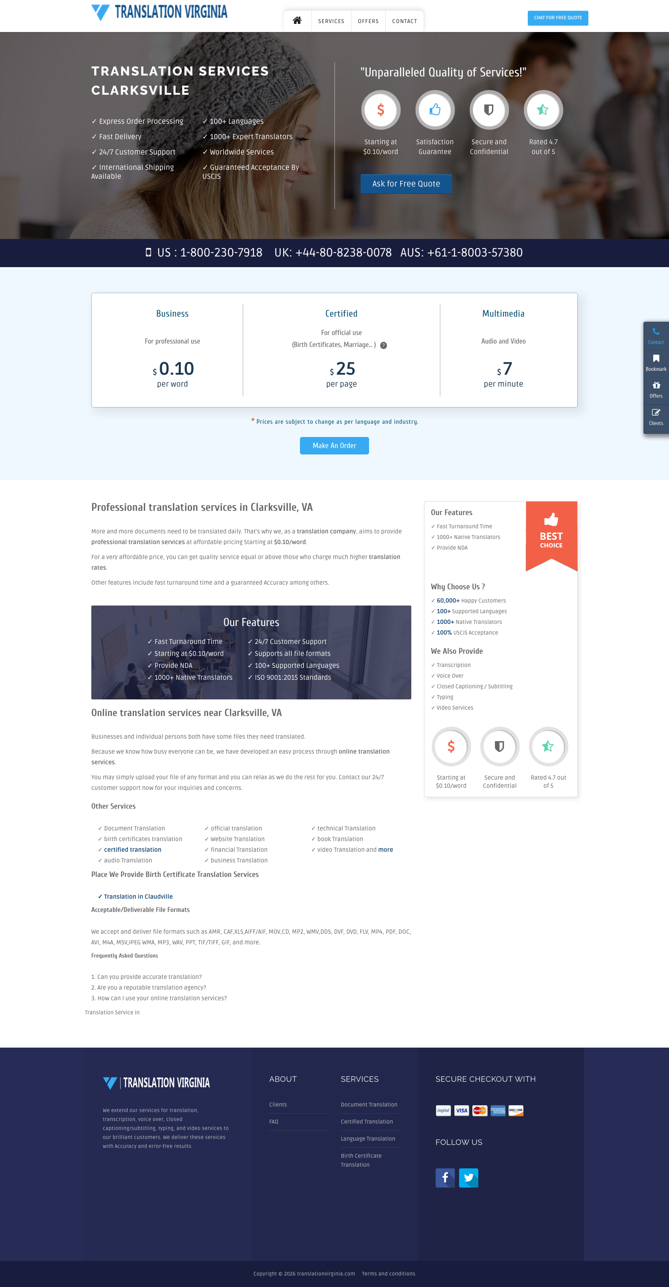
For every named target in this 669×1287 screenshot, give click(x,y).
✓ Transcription (451, 665)
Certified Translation (367, 1121)
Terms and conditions (389, 1274)
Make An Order (334, 445)
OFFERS (368, 21)
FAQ (273, 1121)
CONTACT (404, 21)
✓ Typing (442, 697)
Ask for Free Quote (406, 184)
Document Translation (369, 1104)
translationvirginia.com (326, 1274)
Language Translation (368, 1139)
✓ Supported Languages (469, 611)
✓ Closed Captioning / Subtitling (472, 686)
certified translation (132, 850)
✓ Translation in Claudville (135, 897)
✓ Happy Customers (468, 600)
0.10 (173, 377)
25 (341, 377)
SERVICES (331, 21)
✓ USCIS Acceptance (464, 632)
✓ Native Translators (466, 622)
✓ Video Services (452, 708)
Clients (278, 1104)
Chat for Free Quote (558, 18)
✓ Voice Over (447, 676)
